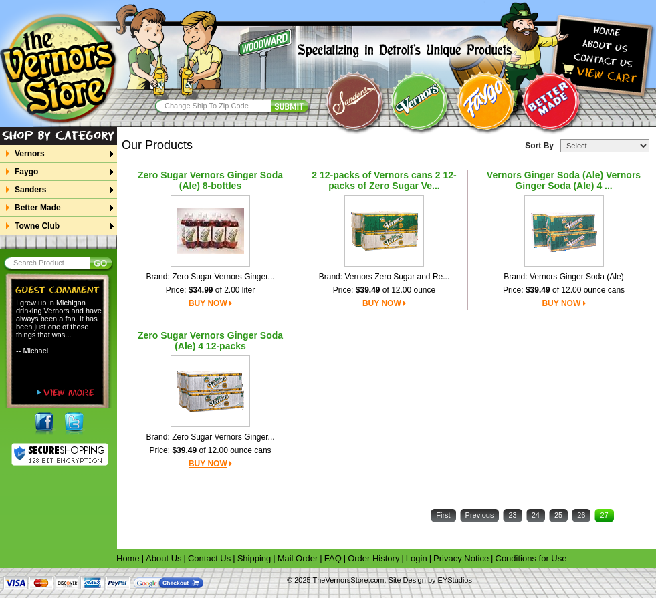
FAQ (333, 558)
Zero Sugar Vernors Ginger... (223, 276)
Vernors (29, 153)
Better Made (37, 207)
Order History (373, 558)
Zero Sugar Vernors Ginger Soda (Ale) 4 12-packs (210, 340)
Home (128, 558)
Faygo (26, 171)
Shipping (254, 558)
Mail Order (298, 558)
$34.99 (201, 290)
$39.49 (368, 290)
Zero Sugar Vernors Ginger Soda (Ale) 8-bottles (210, 180)
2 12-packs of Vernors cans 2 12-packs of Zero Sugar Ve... (384, 180)
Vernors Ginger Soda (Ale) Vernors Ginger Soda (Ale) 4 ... (564, 180)
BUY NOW (208, 303)
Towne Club (37, 226)
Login (416, 558)
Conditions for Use (531, 558)
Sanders (30, 189)
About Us (163, 558)
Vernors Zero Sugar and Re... (396, 276)
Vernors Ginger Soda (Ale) (577, 276)
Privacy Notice (461, 558)
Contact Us (209, 558)
